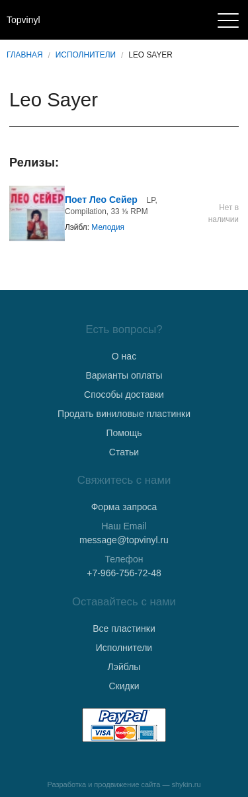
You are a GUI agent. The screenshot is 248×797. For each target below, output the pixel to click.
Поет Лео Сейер (101, 199)
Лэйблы (124, 667)
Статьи (124, 452)
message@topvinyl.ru (124, 540)
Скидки (123, 686)
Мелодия (107, 227)
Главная (25, 54)
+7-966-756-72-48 (124, 573)
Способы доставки (124, 394)
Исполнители (86, 54)
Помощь (124, 433)
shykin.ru (186, 784)
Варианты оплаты (123, 375)
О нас (124, 356)
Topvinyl (23, 20)
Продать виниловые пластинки (124, 413)
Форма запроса (124, 507)
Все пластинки (124, 628)
